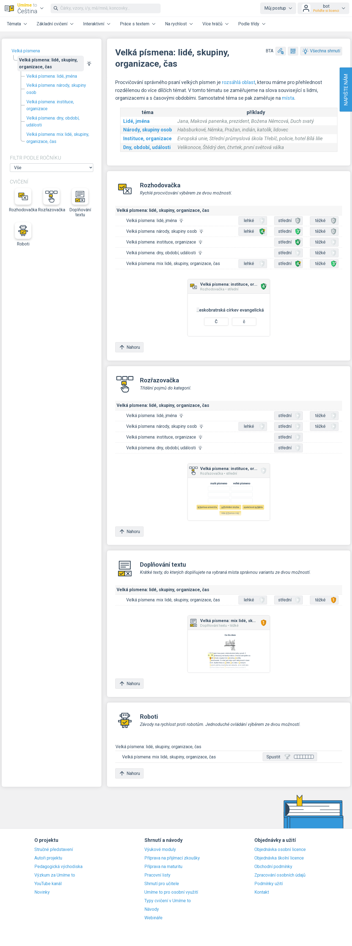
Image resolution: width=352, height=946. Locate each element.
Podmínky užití (268, 883)
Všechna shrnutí (321, 51)
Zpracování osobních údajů (280, 875)
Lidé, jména (136, 121)
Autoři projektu (48, 858)
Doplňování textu (80, 202)
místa (288, 98)
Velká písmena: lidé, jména (51, 76)
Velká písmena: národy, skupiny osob (56, 89)
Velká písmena (26, 50)
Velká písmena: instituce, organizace (50, 105)
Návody (151, 909)
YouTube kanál (48, 883)
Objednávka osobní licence (280, 849)
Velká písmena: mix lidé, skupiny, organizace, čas (57, 138)
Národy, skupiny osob (147, 130)
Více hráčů (212, 23)
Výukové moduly (160, 849)
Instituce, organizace (147, 138)
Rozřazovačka (51, 200)
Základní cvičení (52, 23)
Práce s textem (134, 23)
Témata (14, 23)
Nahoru (129, 347)
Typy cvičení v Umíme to (167, 900)
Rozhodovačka (23, 200)
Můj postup (275, 8)
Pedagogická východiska (58, 866)
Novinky (42, 892)
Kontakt (261, 892)
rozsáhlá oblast (238, 82)
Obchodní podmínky (273, 866)
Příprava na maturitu (163, 866)
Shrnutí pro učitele (161, 883)
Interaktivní (93, 23)
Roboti (23, 234)
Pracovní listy (157, 875)
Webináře (153, 917)
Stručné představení (53, 849)
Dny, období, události (147, 147)
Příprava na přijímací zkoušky (172, 858)
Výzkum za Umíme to (54, 875)
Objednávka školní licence (279, 858)
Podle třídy (248, 23)
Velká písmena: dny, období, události (52, 121)
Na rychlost (176, 23)
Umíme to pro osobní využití (171, 892)
